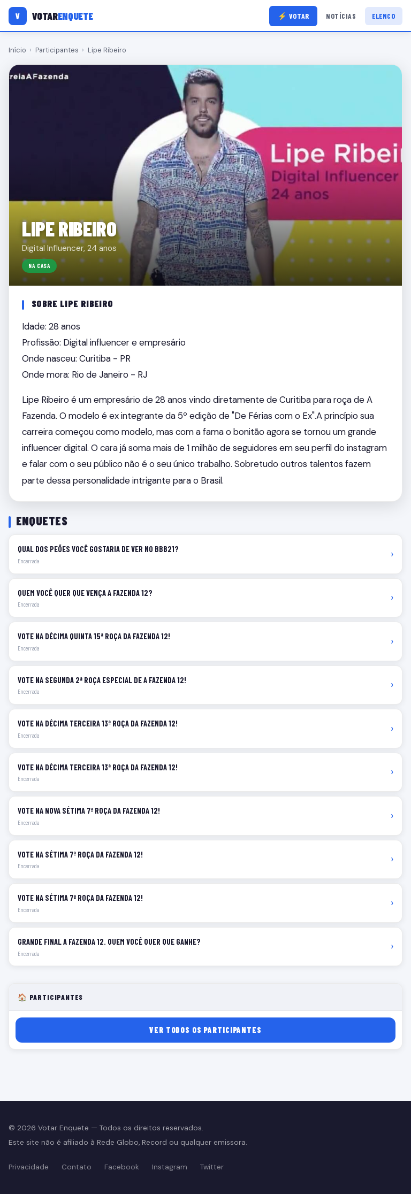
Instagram (169, 1167)
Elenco (383, 15)
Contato (77, 1167)
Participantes (57, 50)
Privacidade (29, 1167)
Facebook (121, 1167)
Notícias (341, 15)
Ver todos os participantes (205, 1030)
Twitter (212, 1167)
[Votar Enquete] (51, 16)
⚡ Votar (293, 15)
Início (17, 50)
